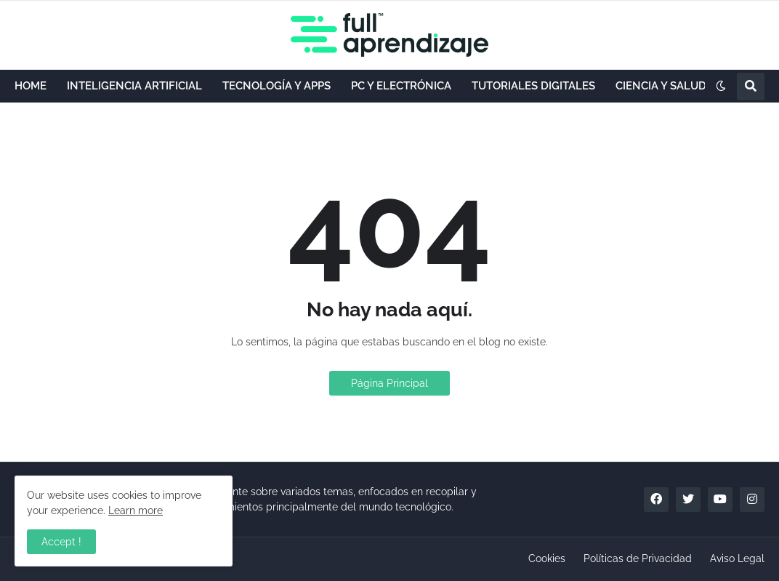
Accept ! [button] (61, 542)
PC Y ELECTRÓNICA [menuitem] (401, 85)
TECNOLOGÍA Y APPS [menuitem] (276, 85)
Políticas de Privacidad (638, 558)
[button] (721, 86)
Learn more (135, 510)
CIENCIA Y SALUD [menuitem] (660, 85)
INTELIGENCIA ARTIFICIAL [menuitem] (134, 85)
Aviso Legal (737, 558)
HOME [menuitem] (31, 85)
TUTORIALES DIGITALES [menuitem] (533, 85)
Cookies (546, 558)
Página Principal (389, 383)
